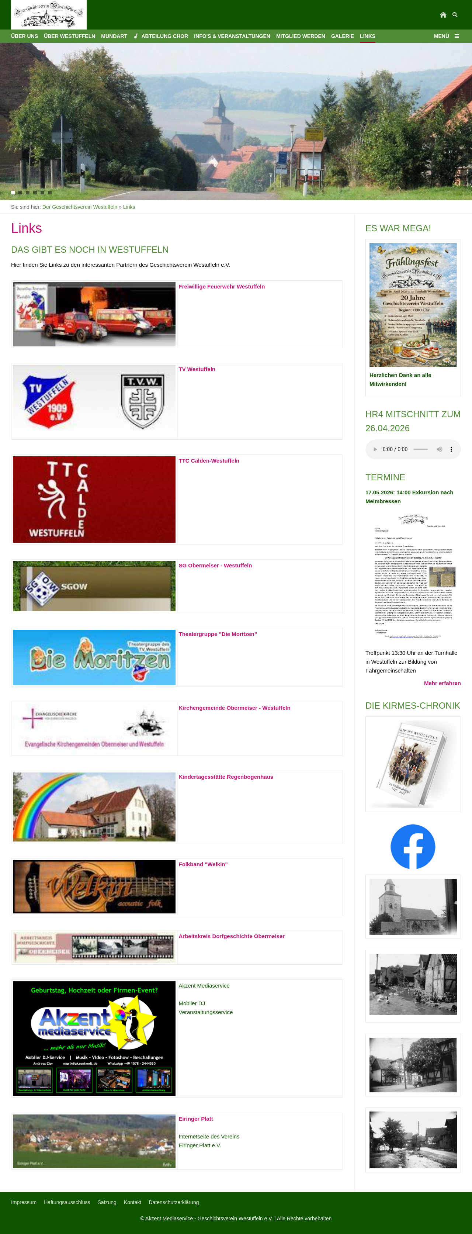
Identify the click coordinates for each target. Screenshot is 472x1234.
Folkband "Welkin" (203, 864)
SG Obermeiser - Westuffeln (215, 565)
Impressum (24, 1202)
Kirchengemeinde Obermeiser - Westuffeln (235, 708)
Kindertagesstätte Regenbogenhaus (226, 777)
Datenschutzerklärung (174, 1202)
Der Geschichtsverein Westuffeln (79, 207)
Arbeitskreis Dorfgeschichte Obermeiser (232, 936)
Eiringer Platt (196, 1119)
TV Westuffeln (197, 369)
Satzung (107, 1202)
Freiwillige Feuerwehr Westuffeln (222, 286)
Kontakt (132, 1202)
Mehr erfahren (442, 683)
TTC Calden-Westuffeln (209, 460)
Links (129, 207)
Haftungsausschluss (67, 1202)
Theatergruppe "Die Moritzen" (218, 634)
